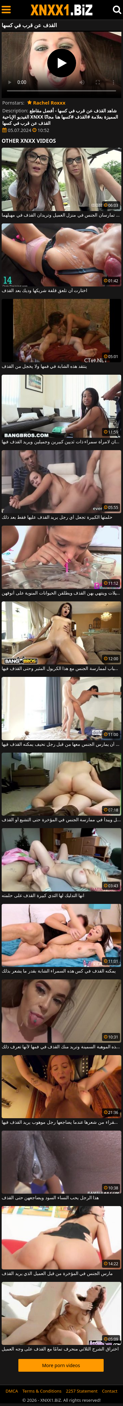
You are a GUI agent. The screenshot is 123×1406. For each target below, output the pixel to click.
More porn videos (61, 1365)
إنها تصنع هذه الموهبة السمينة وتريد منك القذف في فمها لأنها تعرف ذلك (61, 1047)
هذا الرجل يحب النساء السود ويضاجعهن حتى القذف (50, 1198)
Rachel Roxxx (46, 102)
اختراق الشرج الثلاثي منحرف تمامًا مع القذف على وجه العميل (60, 1349)
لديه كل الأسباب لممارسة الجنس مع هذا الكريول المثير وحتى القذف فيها (61, 668)
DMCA (12, 1391)
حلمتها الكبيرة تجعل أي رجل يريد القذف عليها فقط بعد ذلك (57, 517)
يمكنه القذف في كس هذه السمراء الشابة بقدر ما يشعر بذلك (59, 971)
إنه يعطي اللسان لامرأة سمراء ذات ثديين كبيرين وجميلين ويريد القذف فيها (61, 442)
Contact (109, 1391)
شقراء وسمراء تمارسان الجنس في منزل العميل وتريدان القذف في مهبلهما (61, 215)
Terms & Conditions (41, 1391)
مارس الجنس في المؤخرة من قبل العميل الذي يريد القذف (57, 1273)
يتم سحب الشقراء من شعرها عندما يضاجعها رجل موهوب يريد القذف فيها (61, 1122)
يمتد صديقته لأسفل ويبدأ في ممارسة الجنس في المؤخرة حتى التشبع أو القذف (61, 820)
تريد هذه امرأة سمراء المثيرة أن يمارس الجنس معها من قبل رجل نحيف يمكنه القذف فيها (61, 744)
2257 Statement (82, 1391)
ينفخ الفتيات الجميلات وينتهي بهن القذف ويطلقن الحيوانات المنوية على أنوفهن (61, 593)
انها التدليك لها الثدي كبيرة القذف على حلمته (43, 895)
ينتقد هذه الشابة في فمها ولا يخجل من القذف (44, 366)
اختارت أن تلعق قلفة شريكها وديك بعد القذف (44, 290)
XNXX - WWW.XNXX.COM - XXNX (62, 10)
